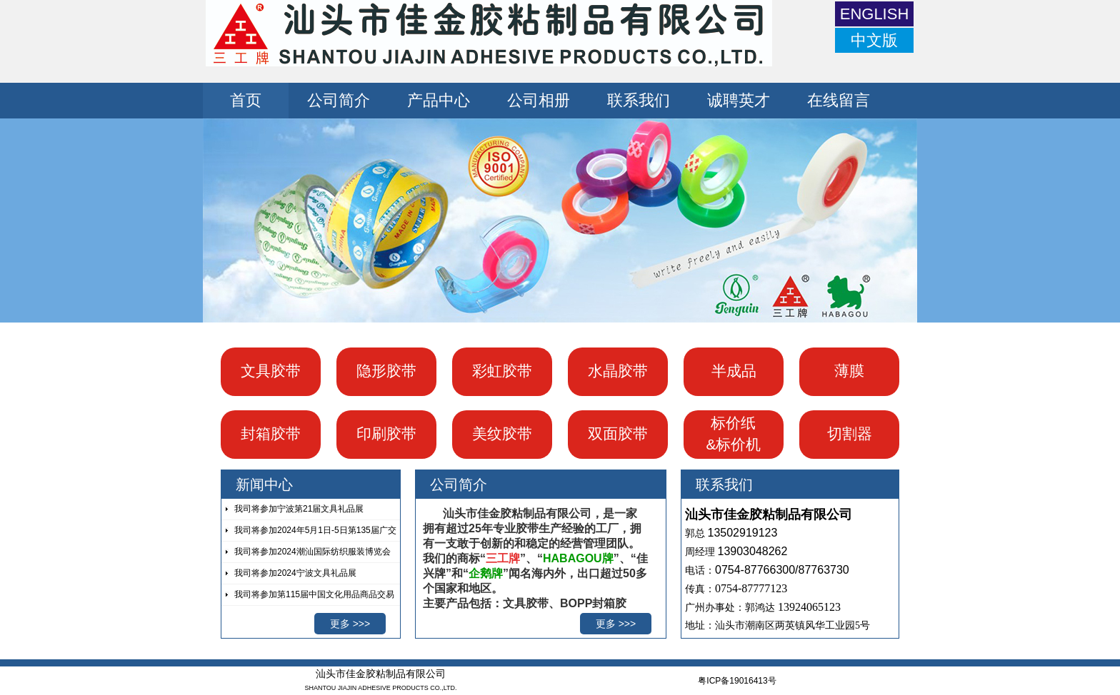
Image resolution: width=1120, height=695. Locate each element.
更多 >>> (350, 623)
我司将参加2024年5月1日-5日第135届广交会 (308, 533)
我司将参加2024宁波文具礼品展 (295, 573)
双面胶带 (618, 433)
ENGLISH (874, 14)
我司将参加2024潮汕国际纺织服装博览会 (312, 552)
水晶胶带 (618, 370)
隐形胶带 (386, 370)
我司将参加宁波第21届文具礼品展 (299, 509)
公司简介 (338, 100)
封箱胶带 (271, 433)
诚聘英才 (738, 100)
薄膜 (849, 370)
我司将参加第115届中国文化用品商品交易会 (307, 597)
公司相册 (538, 100)
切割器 (849, 433)
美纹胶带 (502, 433)
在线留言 (838, 100)
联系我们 (638, 100)
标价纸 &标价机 (733, 433)
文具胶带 (271, 370)
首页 (245, 100)
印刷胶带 (386, 433)
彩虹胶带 (502, 370)
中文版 (874, 40)
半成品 (733, 370)
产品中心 (438, 100)
